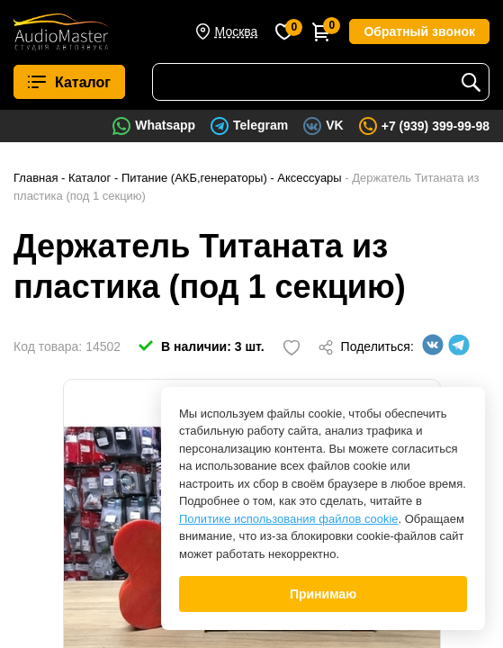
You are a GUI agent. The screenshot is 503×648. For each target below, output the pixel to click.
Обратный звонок (419, 31)
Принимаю (323, 594)
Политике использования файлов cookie (289, 519)
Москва (236, 31)
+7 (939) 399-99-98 (436, 126)
